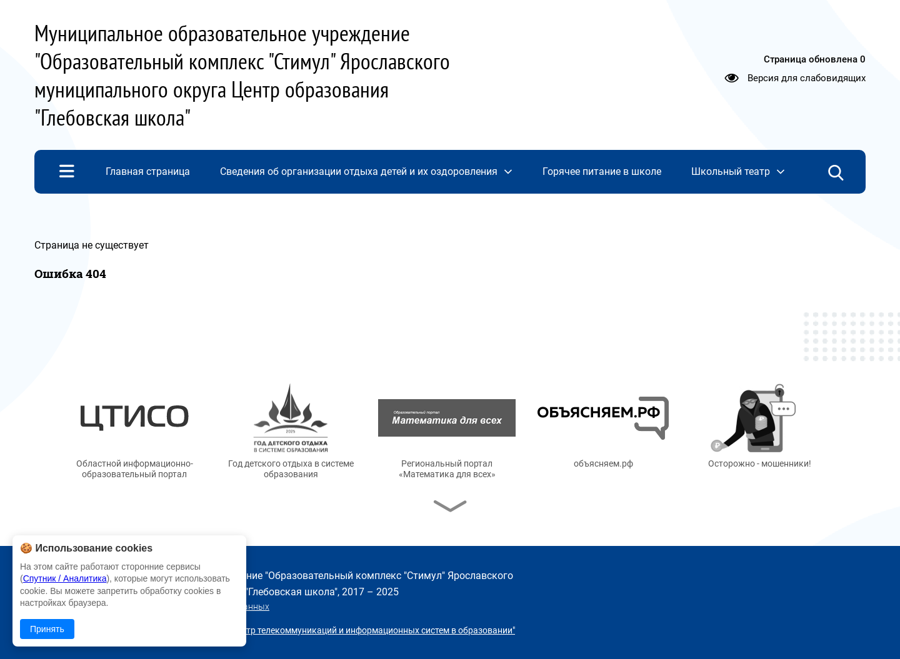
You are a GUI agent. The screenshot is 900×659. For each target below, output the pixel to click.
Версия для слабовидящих (807, 78)
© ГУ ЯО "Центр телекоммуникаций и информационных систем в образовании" (354, 630)
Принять (47, 629)
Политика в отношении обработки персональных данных (151, 607)
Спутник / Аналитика (65, 578)
